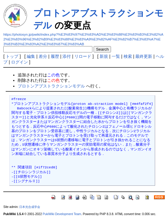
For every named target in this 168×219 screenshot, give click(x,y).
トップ (12, 56)
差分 (43, 56)
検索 (128, 56)
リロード (82, 56)
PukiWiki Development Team (62, 214)
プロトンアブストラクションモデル (51, 86)
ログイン (19, 62)
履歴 (55, 56)
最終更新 (143, 56)
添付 (66, 56)
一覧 (116, 56)
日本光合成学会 (29, 207)
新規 (104, 56)
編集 (31, 56)
